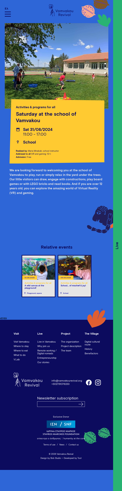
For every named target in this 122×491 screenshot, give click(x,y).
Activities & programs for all (35, 107)
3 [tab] (105, 68)
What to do (20, 355)
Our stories (43, 362)
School (29, 142)
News (61, 445)
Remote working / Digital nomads (47, 352)
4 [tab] (105, 72)
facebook (89, 382)
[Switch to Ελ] (8, 8)
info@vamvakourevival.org (66, 380)
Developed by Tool (72, 458)
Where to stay (21, 346)
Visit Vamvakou (21, 342)
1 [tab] (105, 59)
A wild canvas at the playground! (34, 287)
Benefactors (91, 353)
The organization (70, 342)
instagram (98, 382)
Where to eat (21, 351)
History (88, 349)
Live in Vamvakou (46, 342)
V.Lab (17, 359)
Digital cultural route (92, 343)
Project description (71, 346)
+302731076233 (60, 384)
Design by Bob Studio (51, 458)
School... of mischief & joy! (73, 286)
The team (66, 351)
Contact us (73, 445)
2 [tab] (105, 63)
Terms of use (49, 445)
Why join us (43, 346)
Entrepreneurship (46, 358)
